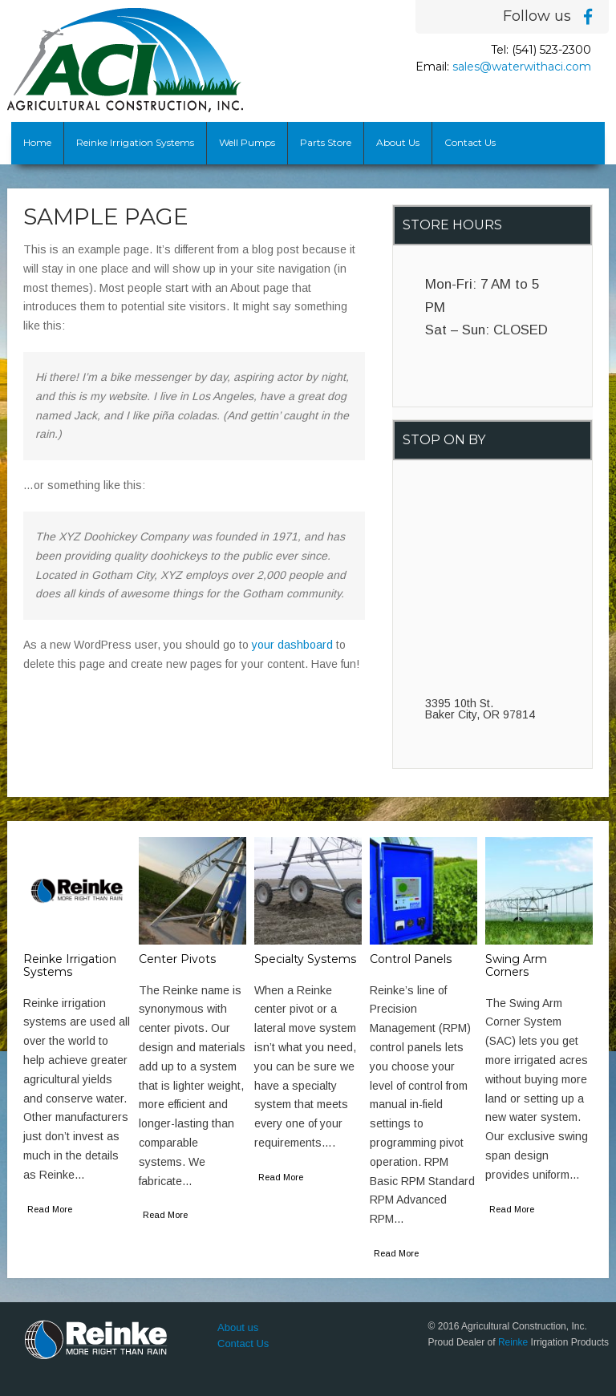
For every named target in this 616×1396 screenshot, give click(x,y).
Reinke (513, 1342)
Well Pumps (247, 142)
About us (237, 1327)
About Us (397, 142)
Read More (49, 1209)
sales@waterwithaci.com (521, 66)
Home (37, 142)
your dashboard (292, 644)
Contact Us (470, 142)
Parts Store (325, 142)
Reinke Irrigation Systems (135, 142)
